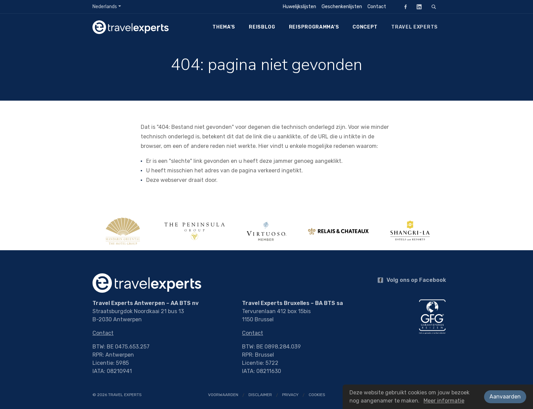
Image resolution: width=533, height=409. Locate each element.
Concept (365, 27)
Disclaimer (260, 394)
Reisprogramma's (314, 27)
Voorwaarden (223, 394)
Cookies (317, 394)
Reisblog (262, 27)
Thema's (223, 27)
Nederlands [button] (104, 7)
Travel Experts (414, 27)
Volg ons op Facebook (412, 280)
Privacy (290, 394)
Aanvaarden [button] (505, 396)
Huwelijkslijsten (299, 7)
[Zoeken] (434, 7)
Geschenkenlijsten (342, 7)
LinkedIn (417, 7)
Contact (376, 7)
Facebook (403, 7)
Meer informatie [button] (444, 400)
